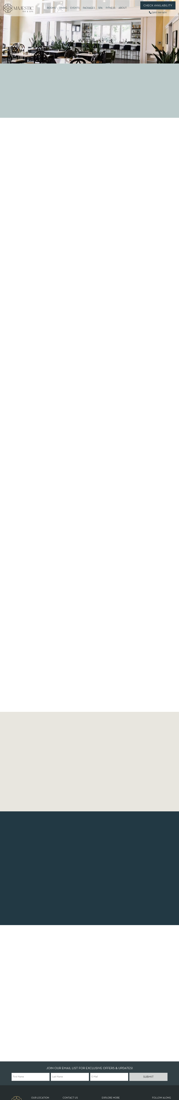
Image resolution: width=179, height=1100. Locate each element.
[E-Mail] (109, 1077)
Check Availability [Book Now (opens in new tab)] (157, 5)
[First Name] (31, 1077)
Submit (148, 1076)
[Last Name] (70, 1077)
